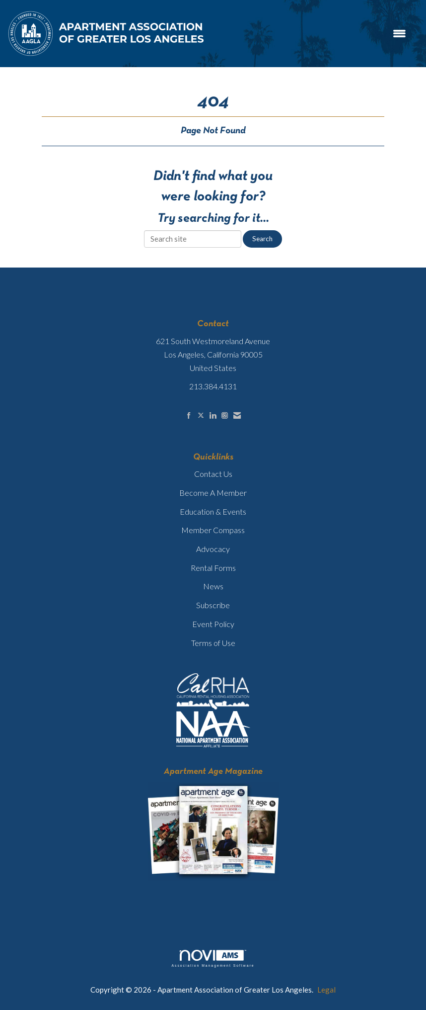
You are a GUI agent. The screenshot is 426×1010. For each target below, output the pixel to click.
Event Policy (213, 624)
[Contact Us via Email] (237, 415)
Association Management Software (212, 959)
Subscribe (213, 605)
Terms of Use (213, 642)
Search (262, 239)
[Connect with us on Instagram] (224, 415)
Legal (326, 989)
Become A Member (213, 492)
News (213, 586)
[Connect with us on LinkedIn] (213, 415)
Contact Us (213, 473)
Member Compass (213, 530)
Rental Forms (213, 567)
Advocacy (213, 548)
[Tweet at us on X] (201, 415)
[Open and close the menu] (311, 33)
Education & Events (213, 511)
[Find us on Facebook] (189, 415)
